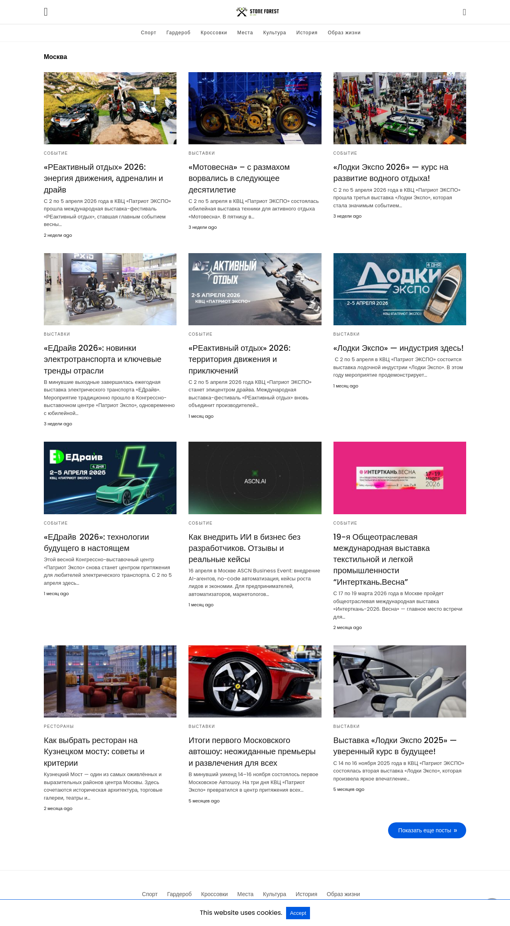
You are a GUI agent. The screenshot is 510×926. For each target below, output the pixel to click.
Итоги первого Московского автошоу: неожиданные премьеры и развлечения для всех (254, 742)
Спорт (149, 32)
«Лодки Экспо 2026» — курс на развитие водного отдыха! (390, 172)
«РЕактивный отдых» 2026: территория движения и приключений (238, 351)
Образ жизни (344, 32)
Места (245, 32)
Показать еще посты (424, 821)
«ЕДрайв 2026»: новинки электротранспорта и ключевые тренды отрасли (102, 351)
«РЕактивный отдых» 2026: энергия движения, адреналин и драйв (110, 172)
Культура (274, 32)
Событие (56, 153)
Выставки (201, 153)
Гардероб (179, 32)
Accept (298, 913)
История (307, 32)
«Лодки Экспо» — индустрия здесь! (398, 340)
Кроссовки (214, 32)
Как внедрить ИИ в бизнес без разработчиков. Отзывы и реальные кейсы (243, 539)
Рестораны (59, 717)
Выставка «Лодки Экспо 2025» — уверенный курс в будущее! (394, 736)
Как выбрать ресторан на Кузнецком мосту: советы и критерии (93, 742)
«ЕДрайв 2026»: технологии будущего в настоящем (96, 534)
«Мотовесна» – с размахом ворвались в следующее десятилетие (238, 178)
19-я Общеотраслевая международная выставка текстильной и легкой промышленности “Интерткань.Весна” (381, 550)
